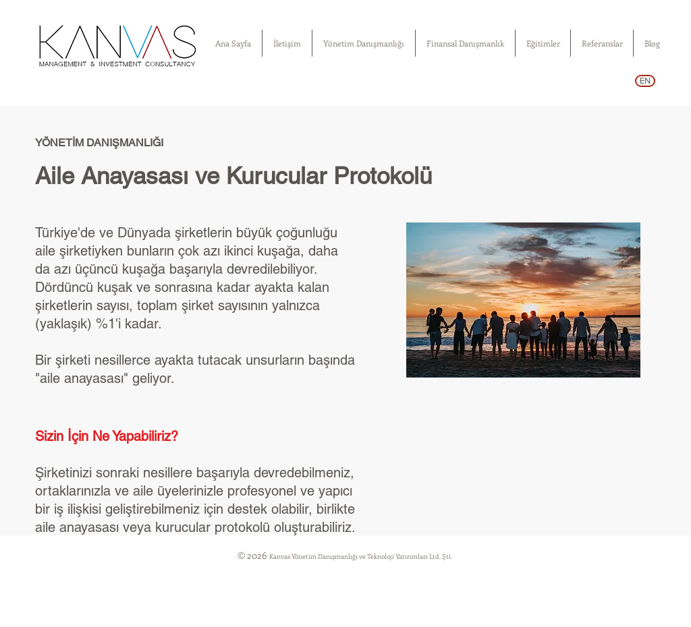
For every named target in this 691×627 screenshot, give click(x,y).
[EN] (645, 81)
